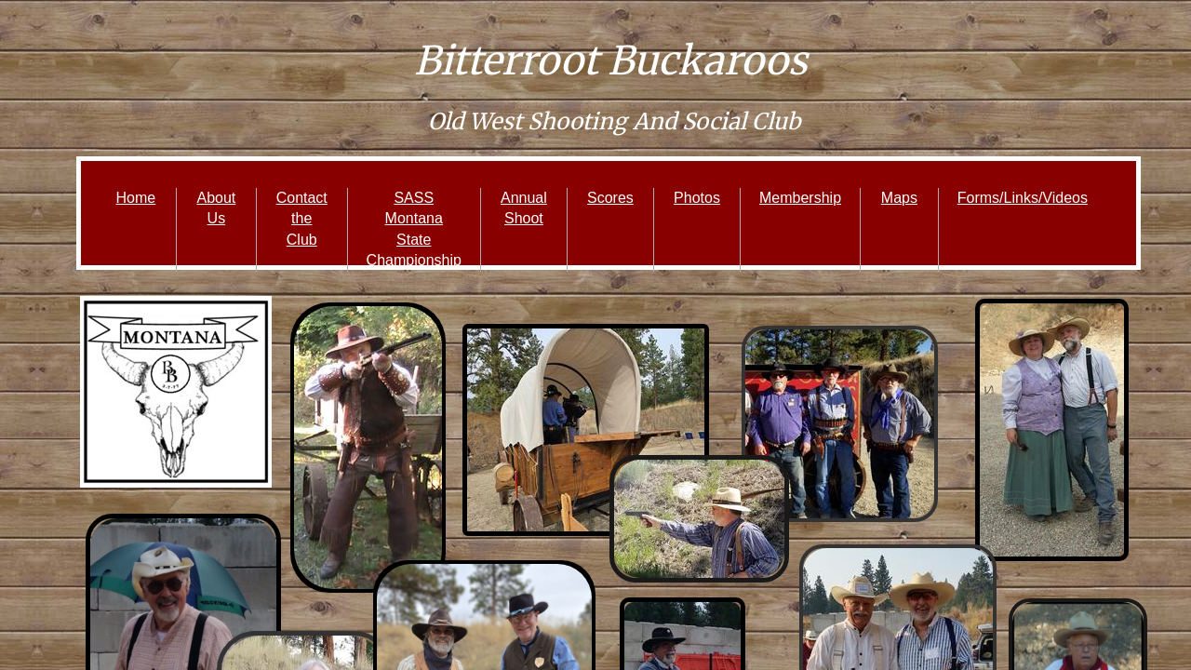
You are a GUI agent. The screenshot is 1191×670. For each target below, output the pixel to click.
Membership (800, 198)
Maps (899, 198)
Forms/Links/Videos (1022, 198)
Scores (610, 198)
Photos (697, 198)
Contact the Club (302, 219)
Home (136, 198)
